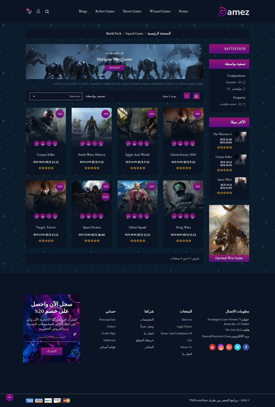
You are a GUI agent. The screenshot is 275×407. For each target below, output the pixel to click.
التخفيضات (147, 320)
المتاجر (149, 347)
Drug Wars (183, 227)
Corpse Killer (224, 157)
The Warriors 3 (222, 134)
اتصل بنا (187, 354)
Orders (111, 327)
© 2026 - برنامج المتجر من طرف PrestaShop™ (219, 400)
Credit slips (108, 333)
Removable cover (228, 104)
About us (186, 347)
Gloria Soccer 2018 (183, 154)
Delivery (187, 320)
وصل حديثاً (147, 327)
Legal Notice (184, 327)
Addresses (109, 340)
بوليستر (234, 89)
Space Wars (225, 180)
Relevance (56, 96)
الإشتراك (52, 351)
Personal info (107, 320)
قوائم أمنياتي (107, 347)
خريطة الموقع (145, 340)
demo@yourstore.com (216, 336)
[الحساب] (38, 11)
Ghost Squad (137, 227)
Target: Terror (46, 227)
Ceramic (233, 82)
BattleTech (234, 49)
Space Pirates (92, 227)
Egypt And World (137, 154)
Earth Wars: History (91, 154)
